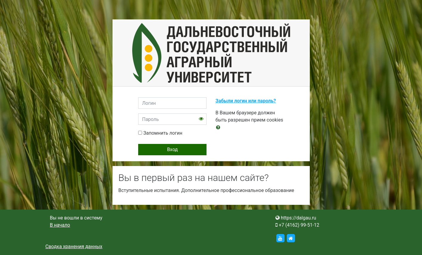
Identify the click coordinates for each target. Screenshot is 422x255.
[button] (219, 127)
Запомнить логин (162, 133)
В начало (60, 225)
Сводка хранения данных (73, 246)
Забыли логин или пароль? (245, 101)
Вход (172, 149)
